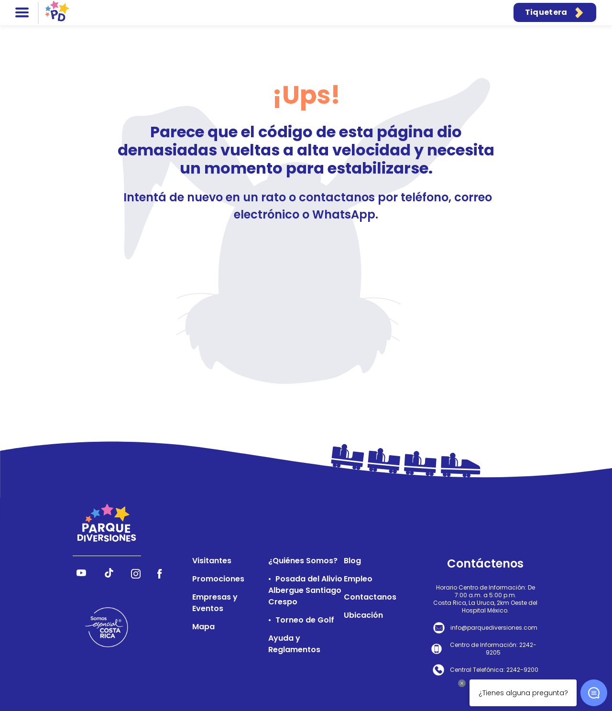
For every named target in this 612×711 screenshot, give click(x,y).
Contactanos (370, 596)
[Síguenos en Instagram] (136, 575)
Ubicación (363, 615)
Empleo (358, 578)
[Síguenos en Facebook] (159, 575)
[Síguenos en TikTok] (109, 575)
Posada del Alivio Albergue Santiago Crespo (305, 590)
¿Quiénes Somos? (303, 560)
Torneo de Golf (304, 619)
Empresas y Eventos (215, 602)
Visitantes (211, 560)
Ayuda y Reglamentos (294, 644)
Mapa (203, 626)
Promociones (218, 578)
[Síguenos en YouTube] (81, 575)
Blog (352, 560)
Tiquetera (555, 12)
